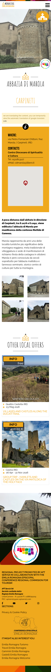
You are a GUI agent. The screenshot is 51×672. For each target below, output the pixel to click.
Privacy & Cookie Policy (14, 612)
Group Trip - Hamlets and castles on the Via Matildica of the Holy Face (24, 479)
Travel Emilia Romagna (14, 648)
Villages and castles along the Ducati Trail (25, 412)
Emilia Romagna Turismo (15, 644)
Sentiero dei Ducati (25, 398)
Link (5, 121)
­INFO (13, 359)
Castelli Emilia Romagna (15, 654)
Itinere (25, 464)
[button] (47, 5)
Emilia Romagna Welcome (16, 658)
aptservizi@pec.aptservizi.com (18, 599)
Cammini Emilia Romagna (15, 651)
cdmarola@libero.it (24, 162)
